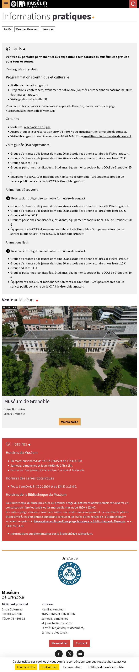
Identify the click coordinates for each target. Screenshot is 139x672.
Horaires (47, 29)
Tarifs (7, 29)
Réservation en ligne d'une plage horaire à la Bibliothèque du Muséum (79, 521)
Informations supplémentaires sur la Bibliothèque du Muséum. (51, 533)
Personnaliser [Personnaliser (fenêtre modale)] (72, 667)
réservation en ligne (37, 127)
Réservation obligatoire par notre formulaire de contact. (48, 198)
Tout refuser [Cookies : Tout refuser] (49, 667)
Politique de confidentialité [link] (106, 667)
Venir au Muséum (26, 29)
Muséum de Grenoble (27, 401)
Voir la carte (69, 422)
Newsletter (60, 643)
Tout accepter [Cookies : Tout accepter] (26, 667)
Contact (81, 643)
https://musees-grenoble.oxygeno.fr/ (30, 111)
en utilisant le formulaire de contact (102, 131)
